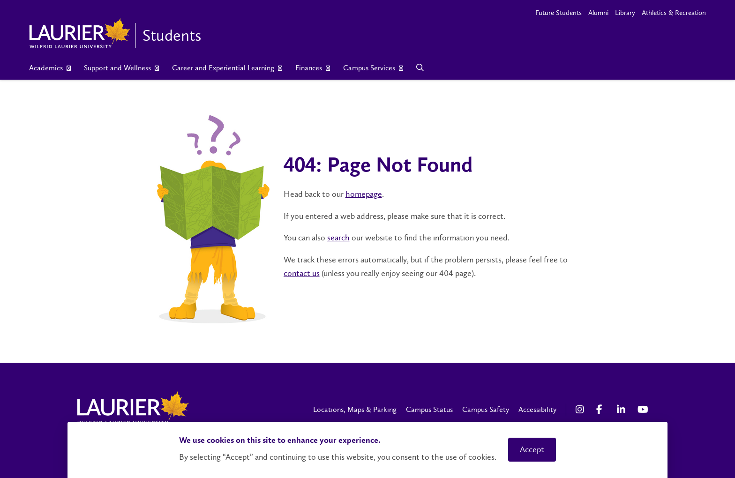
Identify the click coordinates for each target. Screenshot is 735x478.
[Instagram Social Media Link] (581, 409)
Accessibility (537, 409)
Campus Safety (485, 409)
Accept (532, 449)
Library (625, 12)
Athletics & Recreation (674, 12)
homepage (363, 194)
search (338, 237)
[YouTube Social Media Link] (643, 409)
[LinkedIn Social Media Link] (622, 409)
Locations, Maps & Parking (355, 409)
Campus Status (429, 409)
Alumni (598, 12)
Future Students (558, 12)
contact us (302, 273)
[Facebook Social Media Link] (602, 409)
